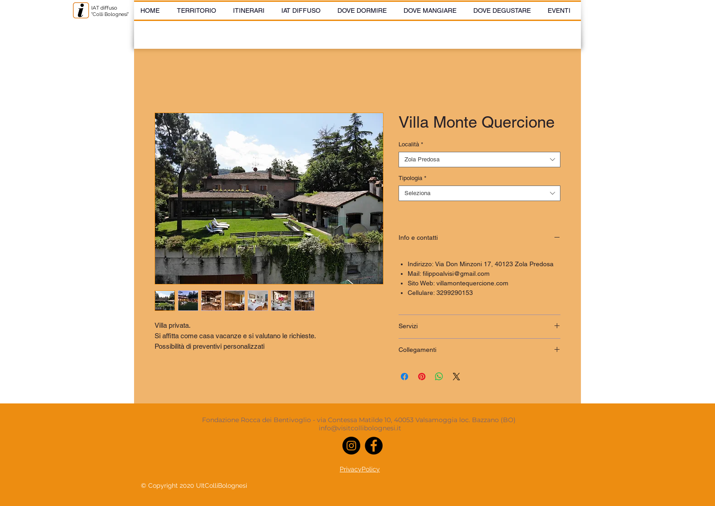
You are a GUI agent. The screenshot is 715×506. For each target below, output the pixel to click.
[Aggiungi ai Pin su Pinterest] (421, 376)
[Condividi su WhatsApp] (439, 376)
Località (411, 144)
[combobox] (479, 159)
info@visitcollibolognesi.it (360, 428)
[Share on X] (456, 376)
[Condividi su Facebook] (404, 376)
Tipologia (412, 178)
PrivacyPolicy (360, 469)
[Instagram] (351, 445)
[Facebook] (374, 445)
